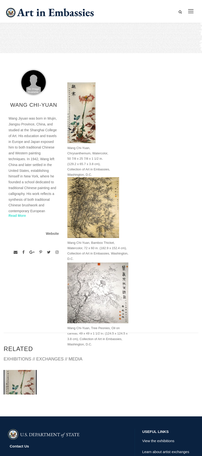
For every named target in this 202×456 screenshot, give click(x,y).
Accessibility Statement (30, 395)
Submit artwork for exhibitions (166, 411)
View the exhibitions (158, 378)
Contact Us (19, 384)
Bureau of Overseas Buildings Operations (46, 417)
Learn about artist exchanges (165, 389)
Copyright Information (29, 406)
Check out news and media (164, 400)
